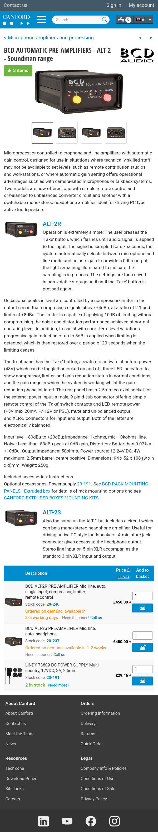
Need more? (58, 685)
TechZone (15, 768)
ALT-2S (52, 512)
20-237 (53, 641)
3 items (18, 70)
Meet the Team (20, 733)
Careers (13, 798)
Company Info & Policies (104, 768)
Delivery (88, 723)
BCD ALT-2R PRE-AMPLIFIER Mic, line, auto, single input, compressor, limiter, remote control (65, 592)
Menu (41, 19)
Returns (88, 733)
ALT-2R (52, 223)
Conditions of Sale (98, 788)
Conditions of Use (98, 778)
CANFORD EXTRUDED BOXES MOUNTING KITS (51, 497)
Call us (96, 617)
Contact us (15, 5)
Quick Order (92, 743)
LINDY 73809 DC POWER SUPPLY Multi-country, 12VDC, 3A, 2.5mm (62, 668)
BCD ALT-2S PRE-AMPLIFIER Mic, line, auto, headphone (60, 631)
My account (141, 5)
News (11, 743)
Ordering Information (100, 713)
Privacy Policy (94, 798)
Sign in (113, 5)
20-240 (53, 604)
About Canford (19, 713)
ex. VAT (124, 577)
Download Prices (21, 778)
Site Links (15, 788)
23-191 (84, 483)
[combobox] (81, 20)
